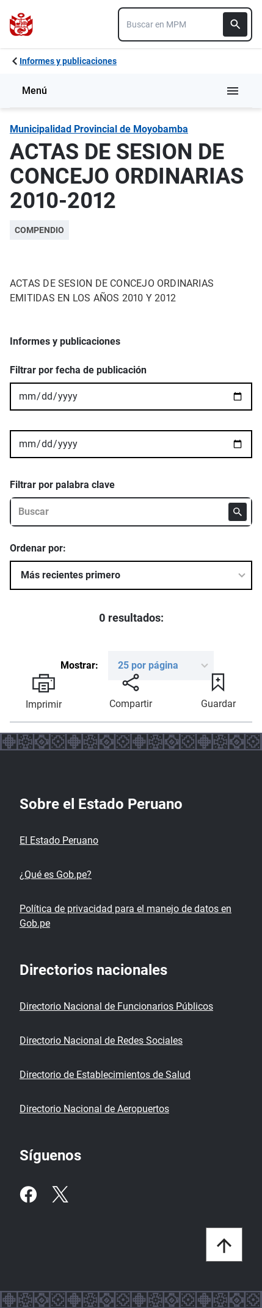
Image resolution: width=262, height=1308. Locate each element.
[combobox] (185, 24)
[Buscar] (235, 24)
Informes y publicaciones (68, 61)
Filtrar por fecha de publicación (78, 370)
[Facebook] (28, 1194)
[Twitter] (59, 1194)
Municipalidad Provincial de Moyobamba (99, 129)
